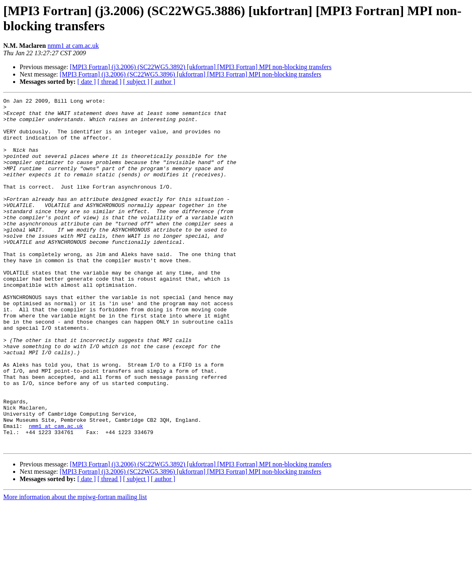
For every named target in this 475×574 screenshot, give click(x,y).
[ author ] (163, 81)
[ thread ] (109, 81)
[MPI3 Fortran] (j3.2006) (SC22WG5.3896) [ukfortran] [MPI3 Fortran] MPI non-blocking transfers (190, 74)
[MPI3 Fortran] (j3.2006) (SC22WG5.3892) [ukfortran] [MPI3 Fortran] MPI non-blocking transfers (200, 66)
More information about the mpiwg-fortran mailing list (75, 566)
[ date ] (86, 81)
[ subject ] (136, 81)
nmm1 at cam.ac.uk (73, 45)
